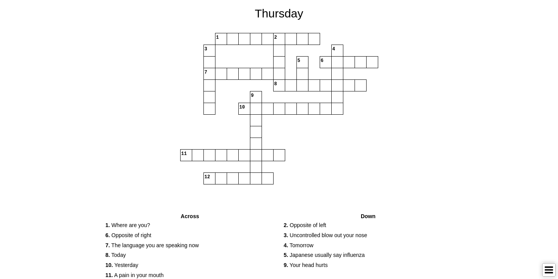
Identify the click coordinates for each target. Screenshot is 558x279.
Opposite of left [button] (305, 225)
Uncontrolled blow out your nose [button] (325, 235)
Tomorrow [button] (298, 245)
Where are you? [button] (127, 225)
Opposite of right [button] (128, 235)
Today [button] (115, 255)
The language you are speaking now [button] (152, 245)
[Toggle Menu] (549, 270)
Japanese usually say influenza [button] (324, 255)
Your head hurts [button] (306, 265)
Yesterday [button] (121, 265)
